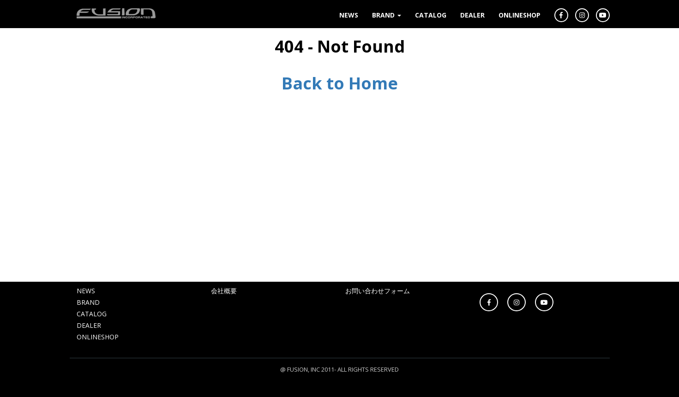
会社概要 (224, 290)
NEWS (348, 15)
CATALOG (430, 15)
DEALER (472, 15)
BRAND (386, 15)
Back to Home (340, 83)
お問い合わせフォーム (377, 290)
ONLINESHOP (520, 15)
